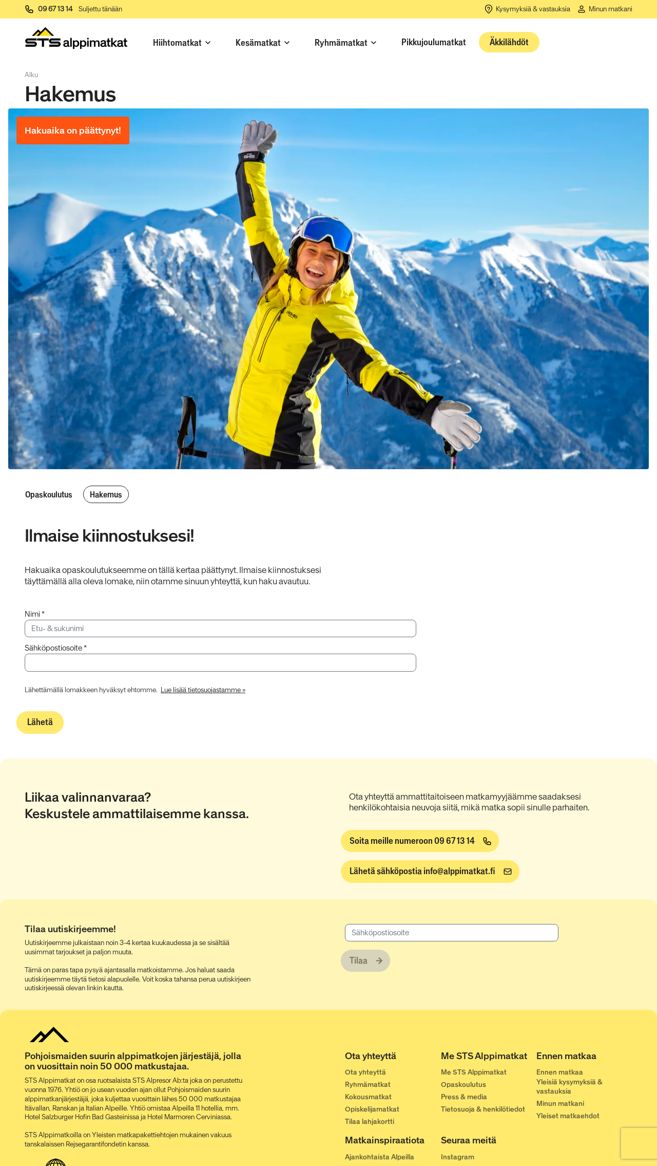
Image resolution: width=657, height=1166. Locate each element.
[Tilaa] (365, 961)
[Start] (76, 40)
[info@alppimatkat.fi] (430, 871)
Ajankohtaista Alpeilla (379, 1157)
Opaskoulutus (48, 494)
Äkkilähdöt (509, 42)
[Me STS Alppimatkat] (489, 1058)
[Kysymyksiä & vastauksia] (527, 9)
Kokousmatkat (368, 1097)
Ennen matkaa (559, 1072)
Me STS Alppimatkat (474, 1072)
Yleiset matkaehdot (568, 1116)
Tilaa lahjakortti (369, 1121)
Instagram (457, 1157)
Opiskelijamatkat (372, 1109)
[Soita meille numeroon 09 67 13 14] (420, 841)
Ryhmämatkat (368, 1084)
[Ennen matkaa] (584, 1058)
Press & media (464, 1097)
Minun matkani (560, 1103)
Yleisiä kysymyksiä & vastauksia (569, 1087)
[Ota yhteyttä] (393, 1058)
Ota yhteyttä (365, 1072)
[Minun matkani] (604, 9)
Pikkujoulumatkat (433, 42)
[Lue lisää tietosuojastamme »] (203, 689)
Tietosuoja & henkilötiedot (483, 1109)
